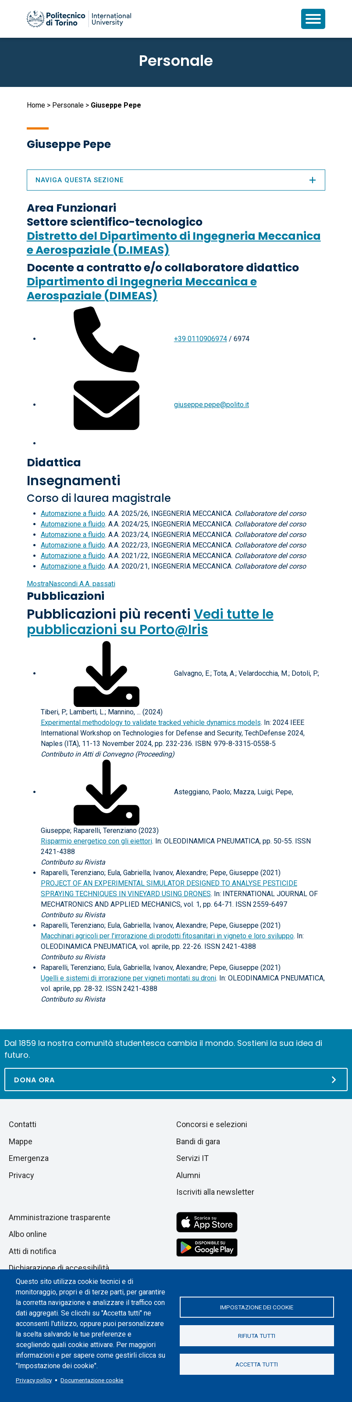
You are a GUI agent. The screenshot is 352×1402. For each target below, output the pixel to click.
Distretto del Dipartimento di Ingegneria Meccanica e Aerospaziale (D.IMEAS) (174, 243)
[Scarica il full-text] (106, 673)
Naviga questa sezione (176, 180)
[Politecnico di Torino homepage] (79, 19)
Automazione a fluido (73, 513)
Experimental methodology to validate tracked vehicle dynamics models (151, 722)
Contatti (22, 1124)
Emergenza (29, 1158)
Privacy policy (34, 1380)
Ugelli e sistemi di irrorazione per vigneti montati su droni (128, 978)
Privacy (21, 1175)
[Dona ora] (176, 1079)
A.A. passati (71, 584)
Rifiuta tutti (256, 1335)
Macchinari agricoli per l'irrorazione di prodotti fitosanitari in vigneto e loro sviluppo (167, 936)
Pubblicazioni (65, 596)
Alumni (188, 1175)
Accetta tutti (256, 1364)
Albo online (28, 1234)
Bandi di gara (198, 1141)
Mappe (20, 1141)
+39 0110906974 (200, 339)
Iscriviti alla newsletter (215, 1192)
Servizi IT (192, 1158)
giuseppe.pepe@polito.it (211, 404)
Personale (68, 105)
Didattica (54, 462)
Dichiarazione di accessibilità (59, 1267)
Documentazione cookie (91, 1380)
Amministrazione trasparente (59, 1217)
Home (36, 105)
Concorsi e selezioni (211, 1124)
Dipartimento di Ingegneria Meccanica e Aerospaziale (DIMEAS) (142, 288)
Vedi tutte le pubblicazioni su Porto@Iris (150, 622)
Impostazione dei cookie (256, 1307)
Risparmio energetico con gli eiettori (96, 841)
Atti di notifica (32, 1251)
